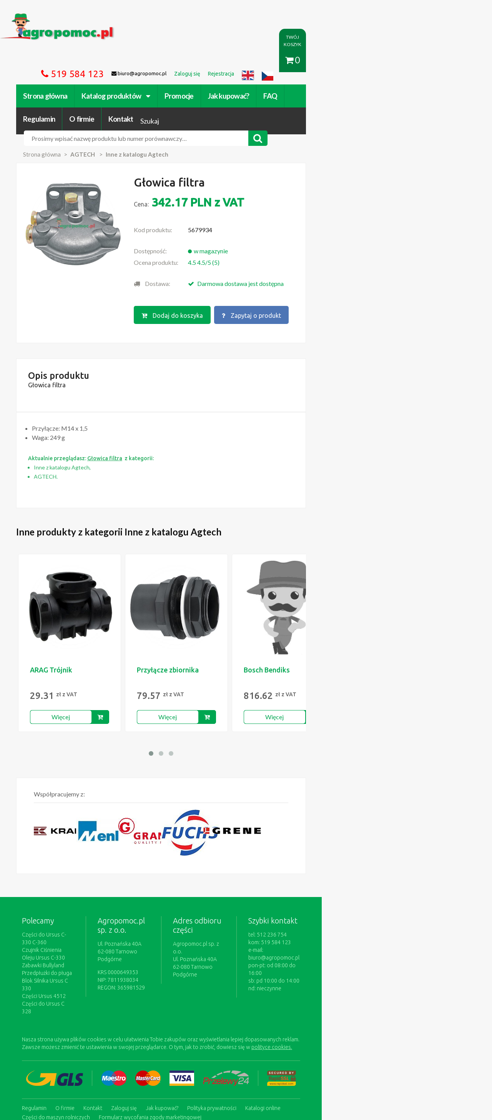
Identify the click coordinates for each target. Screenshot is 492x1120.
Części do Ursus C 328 (64, 937)
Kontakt (405, 60)
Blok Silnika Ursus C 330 (66, 921)
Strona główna (62, 60)
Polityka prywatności (228, 1032)
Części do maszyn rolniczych (340, 1032)
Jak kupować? (245, 60)
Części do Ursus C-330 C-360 (72, 891)
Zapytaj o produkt (324, 267)
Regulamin (324, 60)
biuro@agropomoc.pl (409, 906)
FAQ (287, 60)
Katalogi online (279, 1032)
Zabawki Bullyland (59, 906)
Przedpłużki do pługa (63, 914)
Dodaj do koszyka (243, 267)
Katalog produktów (132, 60)
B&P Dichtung (389, 626)
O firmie (366, 60)
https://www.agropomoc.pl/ (53, 17)
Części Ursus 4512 (60, 929)
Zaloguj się (140, 1032)
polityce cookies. (175, 973)
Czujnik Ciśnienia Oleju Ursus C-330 (80, 898)
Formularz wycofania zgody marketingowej (89, 1040)
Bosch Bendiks (283, 626)
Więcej (77, 673)
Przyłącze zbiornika (184, 626)
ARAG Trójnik (68, 626)
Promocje (195, 60)
